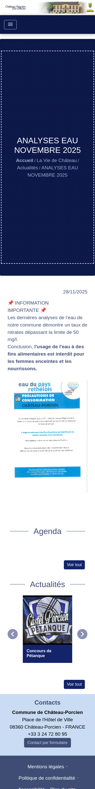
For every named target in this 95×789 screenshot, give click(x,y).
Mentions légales (46, 766)
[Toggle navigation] (10, 24)
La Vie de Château (57, 160)
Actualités (27, 167)
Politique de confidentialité (46, 778)
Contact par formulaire (47, 742)
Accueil (24, 160)
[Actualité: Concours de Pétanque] (47, 629)
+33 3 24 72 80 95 (47, 734)
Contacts (47, 702)
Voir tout (74, 565)
